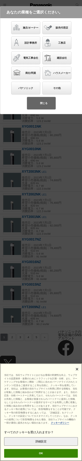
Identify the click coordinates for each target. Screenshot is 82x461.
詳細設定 (41, 441)
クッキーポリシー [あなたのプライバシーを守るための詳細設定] (60, 422)
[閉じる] (77, 369)
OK (41, 453)
